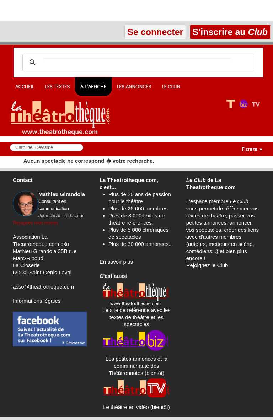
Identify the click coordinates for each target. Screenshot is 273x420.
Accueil (24, 87)
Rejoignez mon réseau (35, 222)
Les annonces (134, 87)
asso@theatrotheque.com (43, 287)
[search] (137, 62)
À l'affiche (93, 87)
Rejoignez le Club (207, 265)
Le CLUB (171, 87)
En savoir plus (116, 262)
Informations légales (36, 301)
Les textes (57, 87)
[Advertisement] (83, 10)
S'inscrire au (230, 32)
